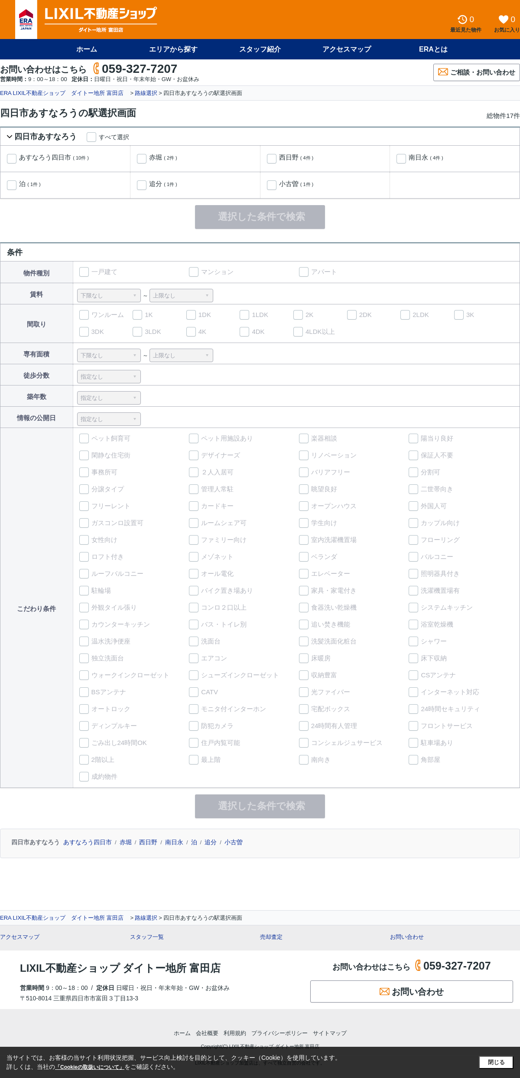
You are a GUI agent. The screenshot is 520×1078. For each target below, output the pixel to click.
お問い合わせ (407, 937)
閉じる (496, 1062)
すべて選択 (114, 137)
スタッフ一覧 (147, 937)
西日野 (296, 157)
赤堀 (163, 157)
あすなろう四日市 (54, 157)
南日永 (426, 157)
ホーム (86, 49)
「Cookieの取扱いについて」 (89, 1067)
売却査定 (271, 937)
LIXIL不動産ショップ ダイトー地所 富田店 (120, 968)
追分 (163, 183)
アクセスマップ (346, 49)
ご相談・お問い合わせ (476, 72)
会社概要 (207, 1033)
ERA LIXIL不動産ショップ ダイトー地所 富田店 (64, 93)
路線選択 (146, 93)
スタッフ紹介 (260, 49)
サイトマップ (330, 1033)
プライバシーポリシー (279, 1033)
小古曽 (296, 183)
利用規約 (235, 1033)
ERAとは (433, 49)
